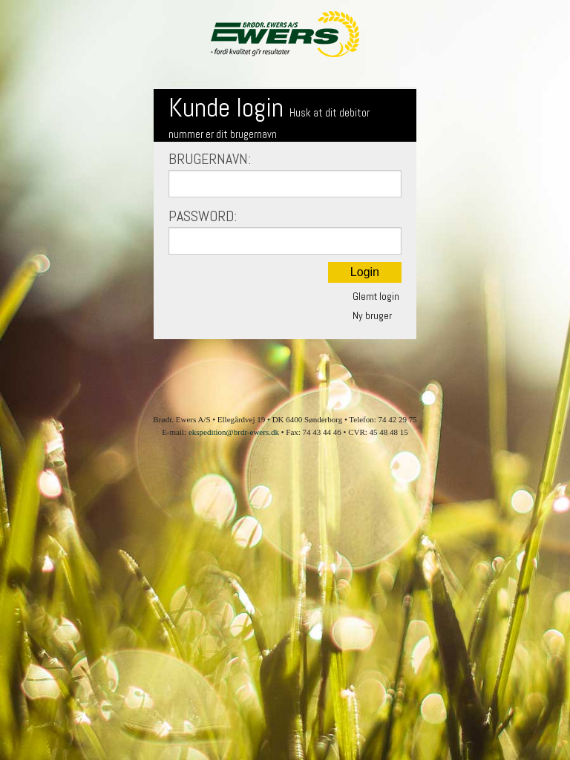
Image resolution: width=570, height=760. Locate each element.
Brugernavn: (285, 173)
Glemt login (376, 296)
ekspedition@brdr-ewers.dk (234, 432)
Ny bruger (372, 315)
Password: (285, 230)
